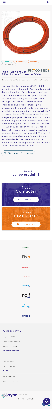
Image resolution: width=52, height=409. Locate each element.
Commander (26, 224)
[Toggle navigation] (4, 2)
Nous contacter (9, 376)
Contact (26, 199)
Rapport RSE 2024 (10, 346)
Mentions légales (26, 399)
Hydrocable (20, 61)
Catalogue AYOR (9, 361)
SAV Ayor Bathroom (10, 381)
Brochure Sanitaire (10, 357)
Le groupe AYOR (9, 337)
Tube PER (33, 61)
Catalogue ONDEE (10, 366)
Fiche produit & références (18, 153)
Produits (7, 61)
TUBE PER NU (9, 64)
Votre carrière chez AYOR (12, 341)
